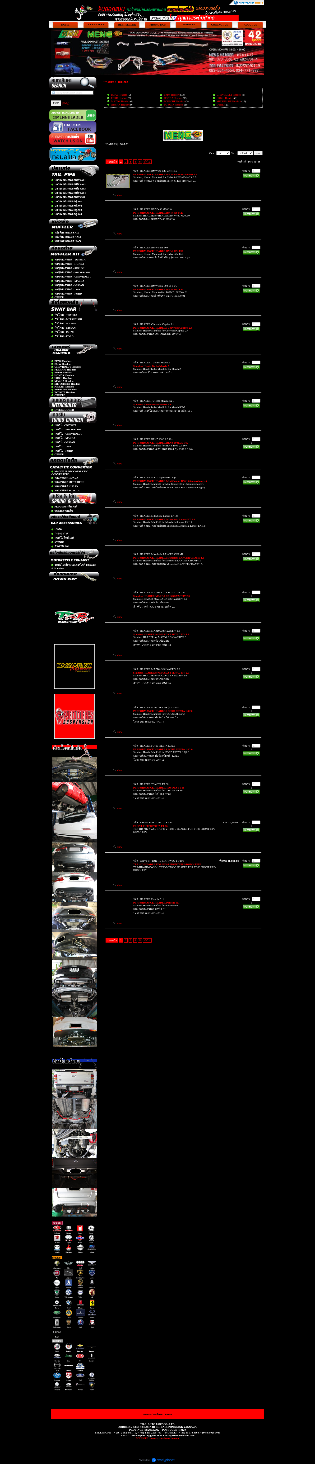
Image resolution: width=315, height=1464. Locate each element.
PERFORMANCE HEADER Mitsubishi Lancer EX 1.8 (164, 519)
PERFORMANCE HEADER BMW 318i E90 (158, 289)
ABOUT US (250, 24)
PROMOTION (157, 24)
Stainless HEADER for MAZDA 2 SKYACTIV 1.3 (161, 634)
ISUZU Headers (225, 98)
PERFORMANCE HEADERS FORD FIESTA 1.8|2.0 (163, 711)
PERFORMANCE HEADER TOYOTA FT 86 (159, 787)
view (117, 195)
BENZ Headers (119, 94)
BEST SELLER (127, 24)
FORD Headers (119, 98)
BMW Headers (172, 94)
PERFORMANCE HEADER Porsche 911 (156, 902)
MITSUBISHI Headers (229, 101)
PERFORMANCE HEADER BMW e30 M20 (158, 212)
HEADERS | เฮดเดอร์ (116, 82)
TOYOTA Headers (173, 104)
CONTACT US (219, 24)
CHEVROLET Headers (229, 94)
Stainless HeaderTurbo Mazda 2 (151, 366)
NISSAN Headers (120, 104)
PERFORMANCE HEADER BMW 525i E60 (158, 251)
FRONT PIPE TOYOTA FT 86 (150, 826)
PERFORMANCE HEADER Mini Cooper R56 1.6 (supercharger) (170, 481)
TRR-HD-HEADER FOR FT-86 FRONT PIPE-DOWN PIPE (167, 864)
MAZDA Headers (120, 101)
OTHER (221, 104)
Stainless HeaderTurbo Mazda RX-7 (153, 404)
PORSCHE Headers (174, 101)
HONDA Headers (173, 98)
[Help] (65, 103)
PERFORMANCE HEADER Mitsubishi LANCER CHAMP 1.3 (168, 557)
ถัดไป (147, 161)
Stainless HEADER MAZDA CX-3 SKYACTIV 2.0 (161, 596)
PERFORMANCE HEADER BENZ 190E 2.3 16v (160, 442)
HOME (65, 24)
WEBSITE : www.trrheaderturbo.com (157, 1438)
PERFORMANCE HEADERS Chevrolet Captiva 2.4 (162, 327)
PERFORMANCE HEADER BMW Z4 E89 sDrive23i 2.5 (165, 174)
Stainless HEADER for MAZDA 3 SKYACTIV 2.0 (161, 672)
